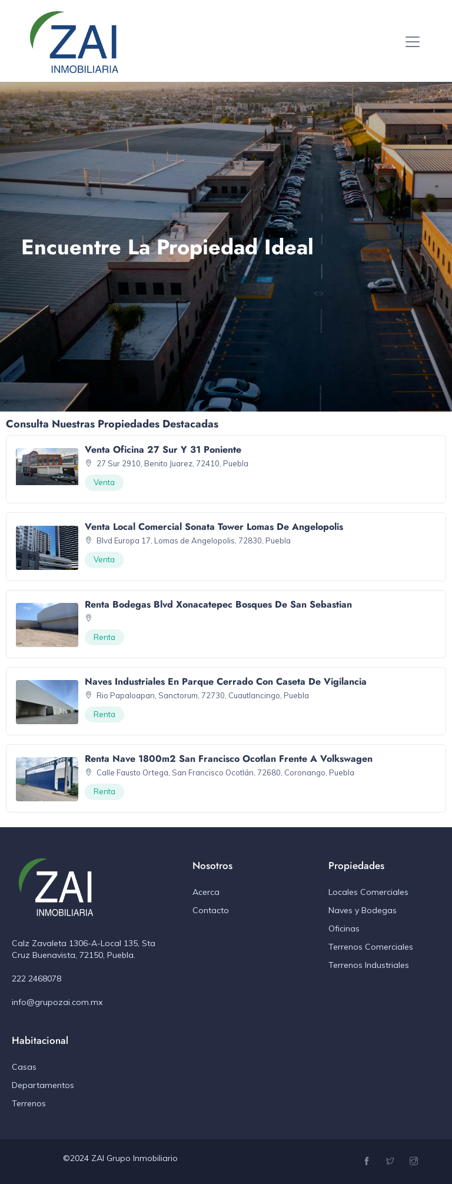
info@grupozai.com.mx (57, 1002)
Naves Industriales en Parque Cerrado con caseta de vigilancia (226, 681)
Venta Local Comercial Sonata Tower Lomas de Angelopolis (214, 526)
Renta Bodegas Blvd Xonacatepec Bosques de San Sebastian (218, 604)
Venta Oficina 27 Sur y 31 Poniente (163, 449)
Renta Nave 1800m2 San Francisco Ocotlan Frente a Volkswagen (229, 758)
